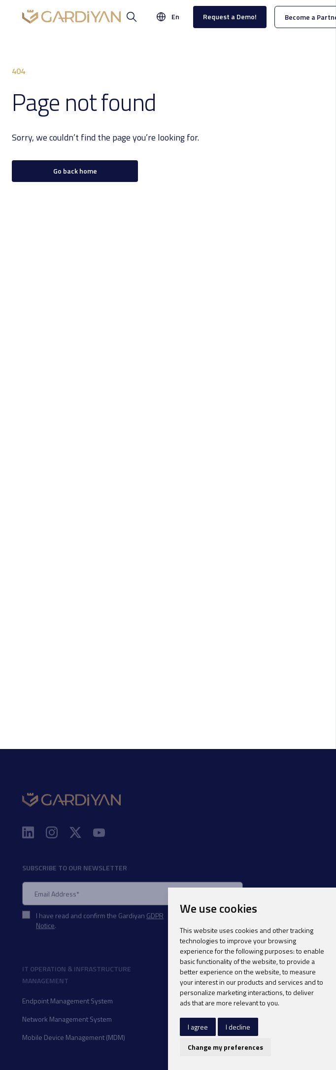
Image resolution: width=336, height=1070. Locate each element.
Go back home (75, 171)
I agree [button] (198, 1027)
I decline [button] (238, 1027)
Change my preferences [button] (225, 1047)
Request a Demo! (230, 16)
